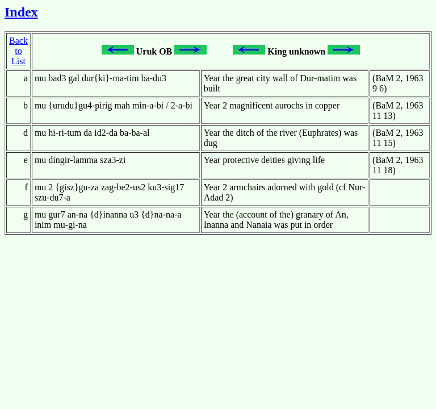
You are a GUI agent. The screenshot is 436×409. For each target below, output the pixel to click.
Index (21, 12)
